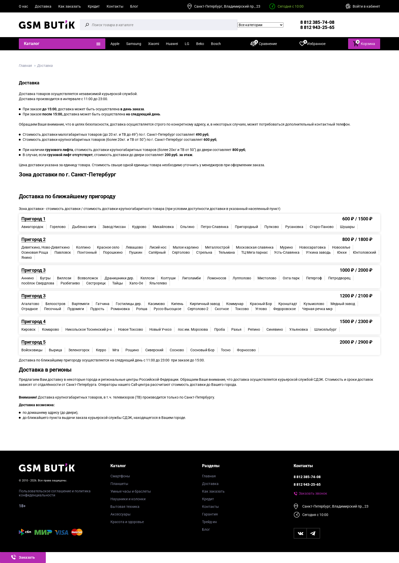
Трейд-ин (209, 522)
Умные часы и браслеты (130, 491)
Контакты (115, 6)
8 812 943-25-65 (317, 27)
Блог (134, 6)
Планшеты (119, 484)
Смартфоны (120, 476)
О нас (23, 6)
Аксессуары (120, 514)
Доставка (43, 6)
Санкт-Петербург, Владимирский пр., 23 (227, 6)
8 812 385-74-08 (317, 22)
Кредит (94, 6)
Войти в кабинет (366, 6)
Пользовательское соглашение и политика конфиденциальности (55, 493)
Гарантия (210, 514)
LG (187, 44)
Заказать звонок (313, 493)
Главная (25, 66)
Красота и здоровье (127, 522)
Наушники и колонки (128, 499)
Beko (200, 44)
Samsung (133, 44)
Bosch (216, 44)
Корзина (364, 43)
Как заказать (69, 6)
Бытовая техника (124, 507)
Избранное (312, 43)
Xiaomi (153, 44)
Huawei (172, 44)
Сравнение (263, 43)
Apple (114, 44)
